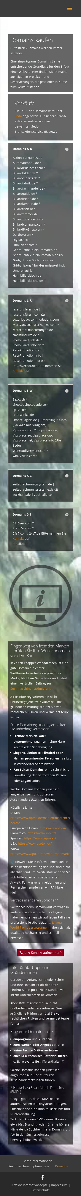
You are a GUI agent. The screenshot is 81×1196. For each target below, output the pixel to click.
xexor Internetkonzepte (31, 1185)
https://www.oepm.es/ (40, 838)
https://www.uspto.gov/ (35, 843)
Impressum (59, 1185)
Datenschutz (41, 1190)
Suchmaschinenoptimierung (30, 688)
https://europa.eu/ (53, 828)
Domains (61, 1166)
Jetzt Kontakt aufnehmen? (43, 952)
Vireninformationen (38, 1161)
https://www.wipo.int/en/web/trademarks (40, 854)
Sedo (18, 116)
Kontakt (18, 371)
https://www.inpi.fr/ (41, 833)
